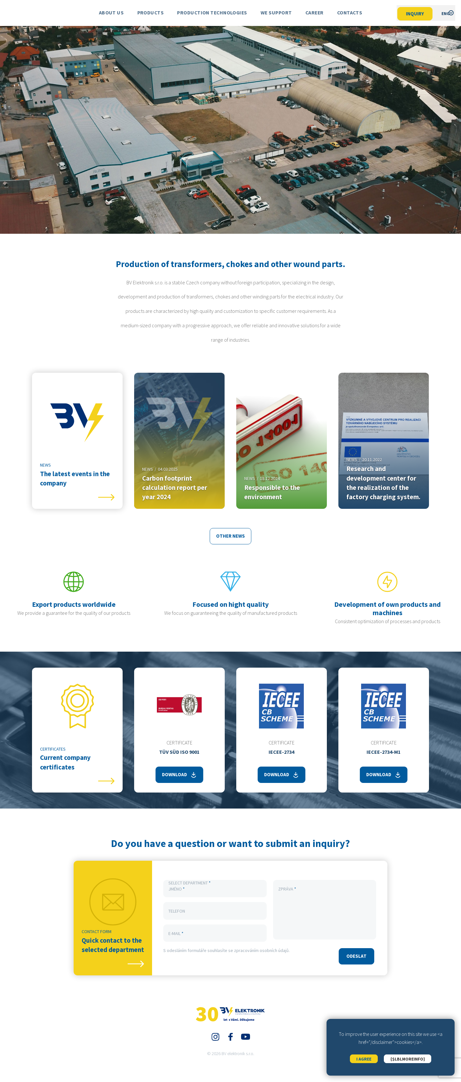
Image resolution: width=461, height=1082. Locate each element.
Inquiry (410, 13)
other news (230, 536)
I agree (363, 1056)
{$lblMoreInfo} (408, 1056)
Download (174, 775)
